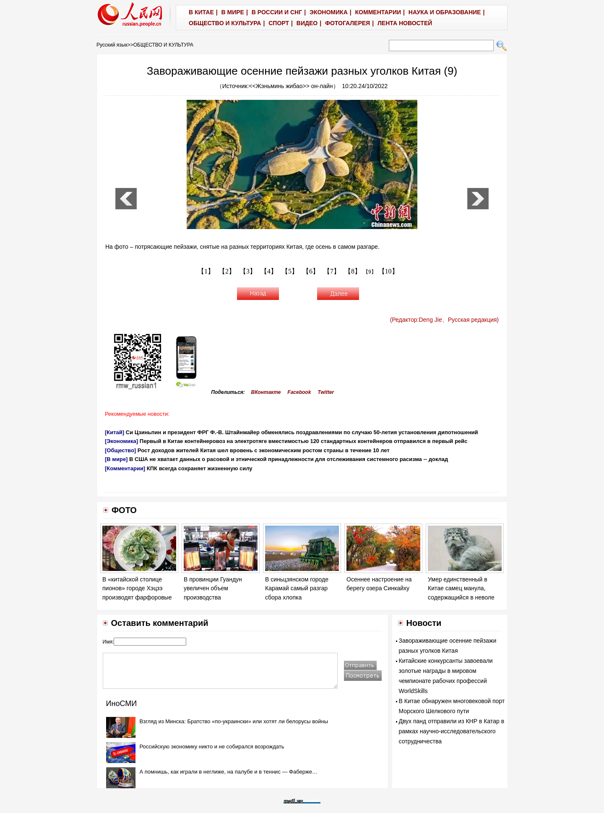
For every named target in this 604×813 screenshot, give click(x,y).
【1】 (206, 271)
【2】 (227, 271)
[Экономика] (121, 441)
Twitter (326, 392)
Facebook (299, 392)
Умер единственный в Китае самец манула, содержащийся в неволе (461, 588)
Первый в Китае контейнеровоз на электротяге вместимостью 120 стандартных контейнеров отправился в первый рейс (304, 441)
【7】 (331, 271)
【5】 (289, 271)
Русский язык (112, 45)
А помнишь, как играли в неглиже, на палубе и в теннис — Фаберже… (229, 772)
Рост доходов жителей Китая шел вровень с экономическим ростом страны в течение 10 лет (264, 450)
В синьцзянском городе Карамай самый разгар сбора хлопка (296, 588)
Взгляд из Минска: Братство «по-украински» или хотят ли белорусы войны (234, 721)
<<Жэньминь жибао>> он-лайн (291, 86)
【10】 (388, 271)
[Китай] (114, 432)
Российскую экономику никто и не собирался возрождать (212, 746)
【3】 (248, 271)
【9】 (369, 272)
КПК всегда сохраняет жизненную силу (200, 468)
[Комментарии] (125, 468)
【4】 (268, 271)
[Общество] (120, 450)
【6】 (310, 271)
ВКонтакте (266, 392)
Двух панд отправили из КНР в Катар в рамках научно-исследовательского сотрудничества (452, 731)
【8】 (352, 271)
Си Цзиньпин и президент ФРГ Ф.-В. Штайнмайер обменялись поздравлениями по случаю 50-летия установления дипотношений (302, 432)
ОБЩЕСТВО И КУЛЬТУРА (163, 45)
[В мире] (116, 459)
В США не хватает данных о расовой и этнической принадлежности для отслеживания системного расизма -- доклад (288, 459)
